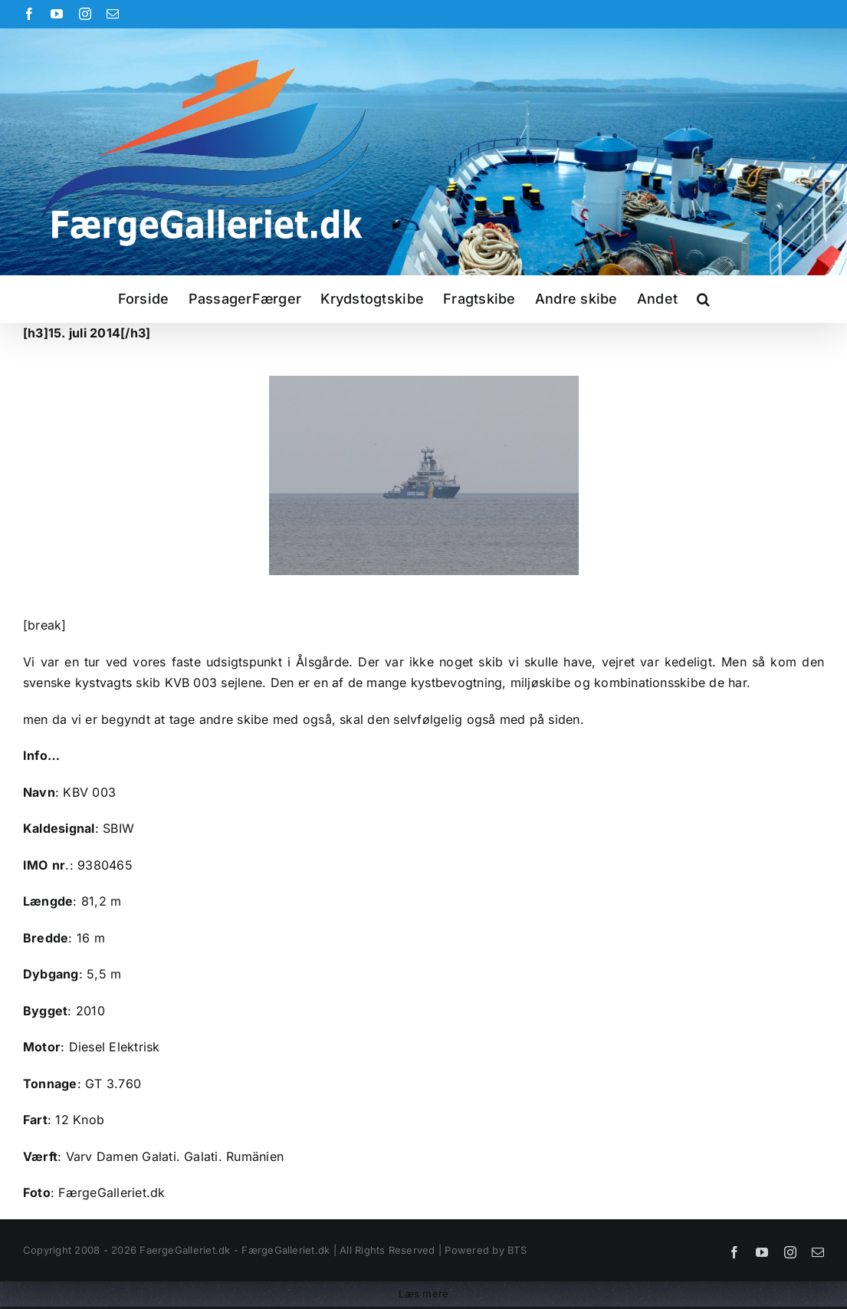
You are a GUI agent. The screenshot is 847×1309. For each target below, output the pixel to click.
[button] (703, 299)
